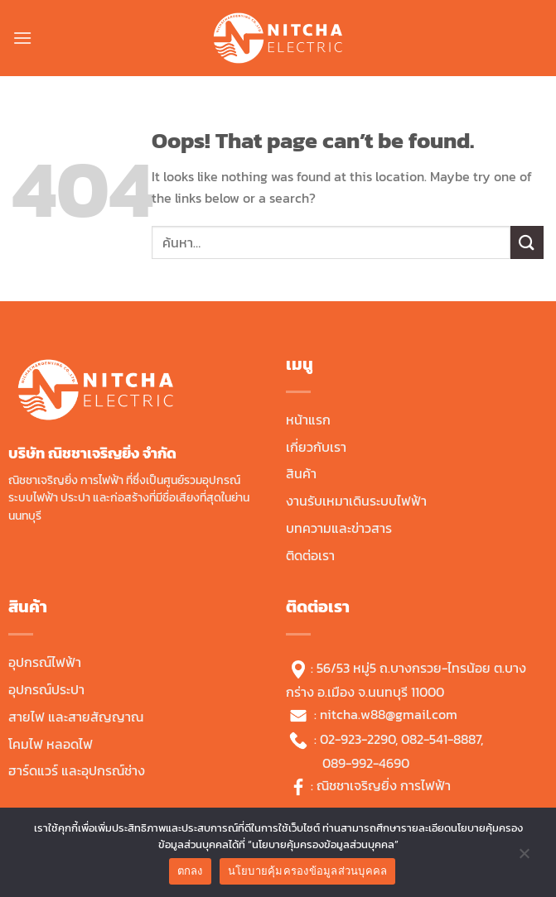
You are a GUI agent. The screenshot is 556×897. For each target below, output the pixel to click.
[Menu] (22, 37)
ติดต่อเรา (310, 555)
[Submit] (527, 242)
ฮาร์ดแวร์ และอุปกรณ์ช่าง (76, 770)
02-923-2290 (357, 739)
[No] (524, 857)
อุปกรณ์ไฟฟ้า (44, 662)
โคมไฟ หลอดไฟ (50, 744)
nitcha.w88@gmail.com (388, 714)
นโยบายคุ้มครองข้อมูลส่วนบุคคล (308, 871)
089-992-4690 (365, 763)
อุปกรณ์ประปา (46, 689)
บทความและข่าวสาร (339, 528)
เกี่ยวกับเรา (316, 447)
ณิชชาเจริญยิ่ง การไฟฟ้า (384, 785)
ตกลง (190, 871)
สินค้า (301, 473)
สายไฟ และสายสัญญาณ (75, 717)
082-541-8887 (441, 739)
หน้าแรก (308, 419)
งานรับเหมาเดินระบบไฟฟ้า (356, 501)
